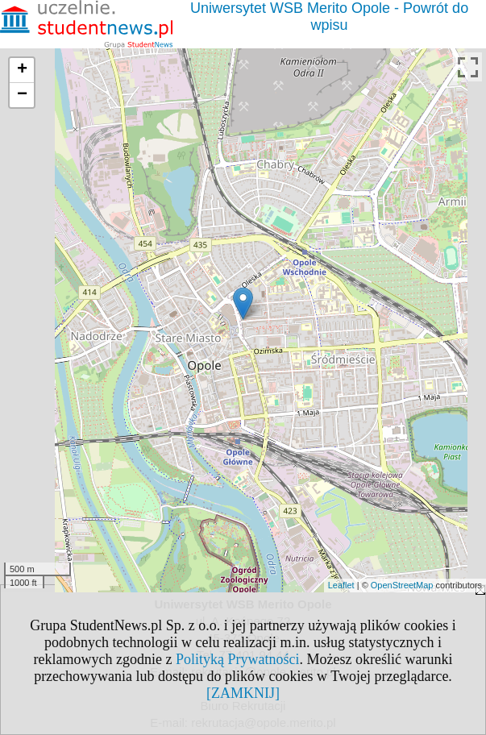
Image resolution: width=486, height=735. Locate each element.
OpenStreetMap (402, 585)
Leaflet (341, 585)
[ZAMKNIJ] (243, 693)
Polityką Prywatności (238, 659)
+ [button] (22, 70)
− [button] (22, 95)
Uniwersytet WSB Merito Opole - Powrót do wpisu (329, 16)
